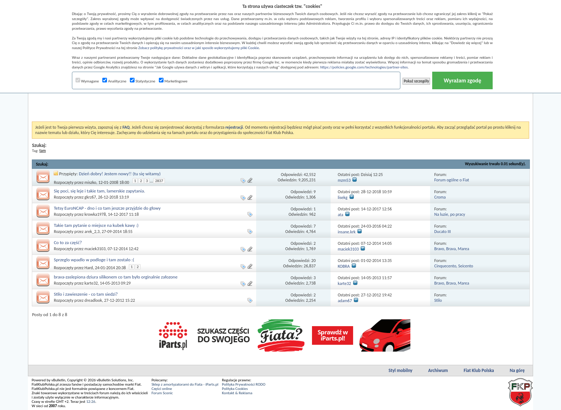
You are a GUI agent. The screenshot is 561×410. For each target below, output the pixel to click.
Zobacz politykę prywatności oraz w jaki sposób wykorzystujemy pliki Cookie (198, 48)
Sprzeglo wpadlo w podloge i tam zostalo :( (94, 259)
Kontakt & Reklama (237, 393)
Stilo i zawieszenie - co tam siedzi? (86, 294)
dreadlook (93, 300)
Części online (161, 388)
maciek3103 (95, 248)
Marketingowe (173, 81)
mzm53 (344, 180)
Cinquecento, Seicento (453, 265)
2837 (159, 180)
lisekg (342, 197)
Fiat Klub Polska (479, 370)
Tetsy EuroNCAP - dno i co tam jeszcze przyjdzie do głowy (107, 208)
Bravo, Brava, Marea (451, 248)
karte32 (91, 283)
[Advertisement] (280, 103)
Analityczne (114, 81)
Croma (440, 197)
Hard (88, 267)
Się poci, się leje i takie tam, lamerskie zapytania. (99, 191)
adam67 (345, 300)
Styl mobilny (401, 370)
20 (313, 260)
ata (340, 214)
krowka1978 (95, 214)
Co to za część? (68, 242)
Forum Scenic (162, 393)
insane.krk (347, 231)
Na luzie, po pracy (449, 214)
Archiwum (438, 370)
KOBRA (344, 266)
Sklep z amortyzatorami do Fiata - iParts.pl (184, 384)
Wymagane (87, 81)
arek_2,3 (91, 231)
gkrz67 (90, 197)
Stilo (438, 300)
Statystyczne (142, 81)
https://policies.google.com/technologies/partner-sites (364, 67)
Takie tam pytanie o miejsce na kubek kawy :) (96, 225)
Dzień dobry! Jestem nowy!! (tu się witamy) (120, 173)
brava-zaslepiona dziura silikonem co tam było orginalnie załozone (115, 277)
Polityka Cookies (235, 388)
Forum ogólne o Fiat (451, 179)
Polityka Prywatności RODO (243, 384)
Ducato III (442, 231)
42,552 (310, 174)
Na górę (517, 370)
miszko (90, 182)
